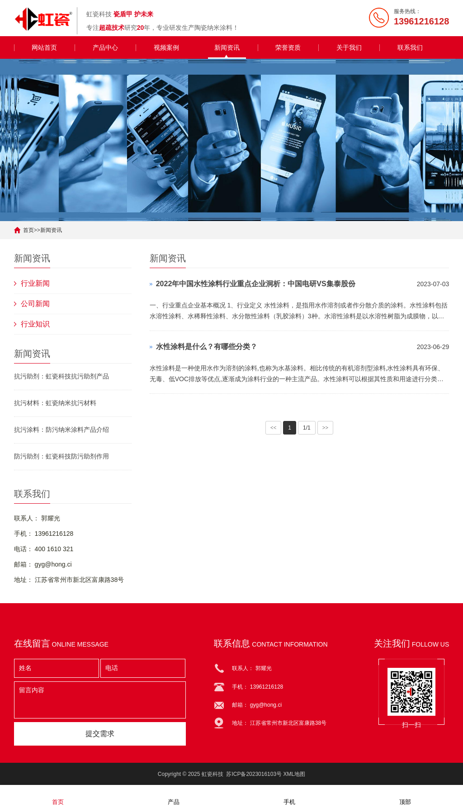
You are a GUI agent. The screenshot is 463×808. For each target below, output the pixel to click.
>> (325, 428)
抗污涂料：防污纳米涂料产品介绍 (61, 429)
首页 (28, 230)
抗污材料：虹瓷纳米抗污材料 (55, 402)
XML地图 (294, 774)
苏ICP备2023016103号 (254, 774)
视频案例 (166, 47)
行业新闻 (35, 283)
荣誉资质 (288, 47)
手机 (289, 796)
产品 (174, 796)
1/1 (307, 428)
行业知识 (35, 324)
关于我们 (349, 47)
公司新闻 (35, 303)
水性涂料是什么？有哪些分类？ (206, 346)
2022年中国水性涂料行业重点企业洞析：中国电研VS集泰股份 (255, 284)
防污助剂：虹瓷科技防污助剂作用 (61, 456)
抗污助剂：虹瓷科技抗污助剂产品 (61, 376)
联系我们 (410, 47)
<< (273, 428)
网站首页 (44, 47)
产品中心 (105, 47)
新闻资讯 (227, 47)
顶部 (405, 796)
